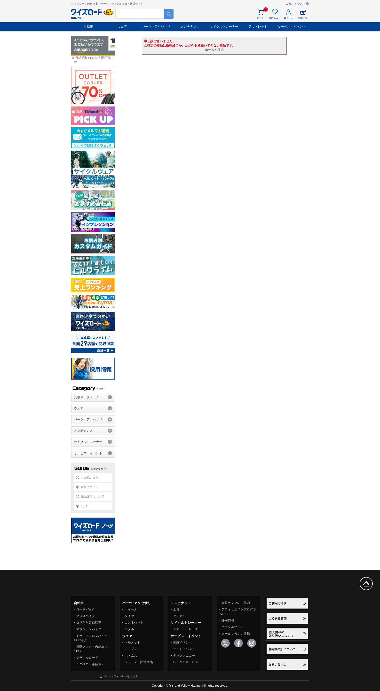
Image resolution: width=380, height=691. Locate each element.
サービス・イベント (292, 26)
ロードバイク (85, 609)
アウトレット (257, 26)
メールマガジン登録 (236, 633)
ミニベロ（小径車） (90, 664)
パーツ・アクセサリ (156, 26)
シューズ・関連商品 (139, 662)
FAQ (84, 506)
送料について (89, 487)
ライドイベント (184, 649)
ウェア (122, 26)
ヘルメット (132, 642)
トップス (131, 649)
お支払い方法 (89, 477)
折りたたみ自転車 (88, 622)
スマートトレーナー (187, 629)
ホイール (131, 609)
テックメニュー (184, 655)
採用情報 (228, 620)
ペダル (129, 629)
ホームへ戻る (214, 50)
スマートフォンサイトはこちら (121, 676)
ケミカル (179, 616)
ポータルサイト (233, 627)
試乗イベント (182, 642)
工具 (176, 609)
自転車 (88, 26)
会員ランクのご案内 (236, 603)
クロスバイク (85, 616)
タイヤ (129, 616)
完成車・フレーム (86, 397)
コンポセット (134, 622)
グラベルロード (87, 657)
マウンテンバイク (88, 629)
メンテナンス (190, 26)
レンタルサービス (185, 662)
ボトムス (131, 655)
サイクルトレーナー (224, 26)
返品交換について (92, 496)
